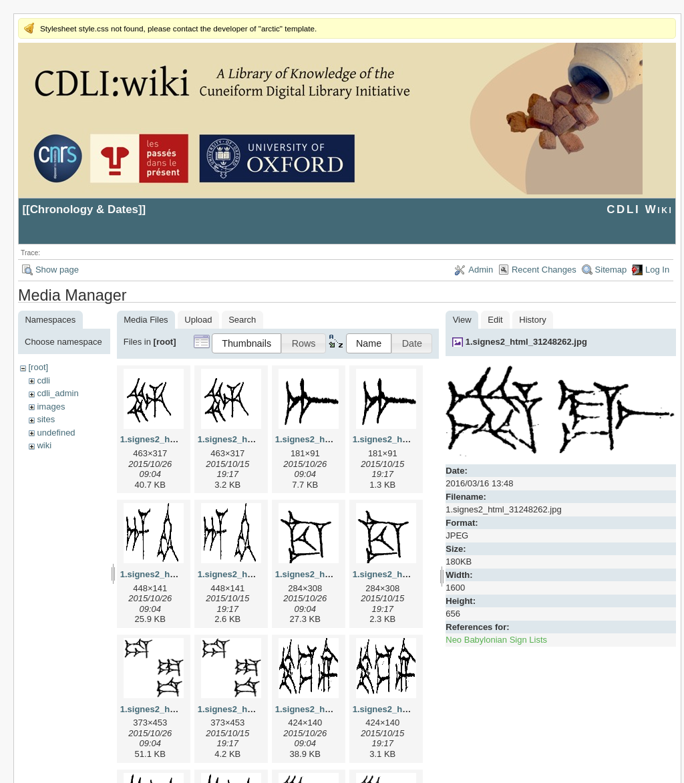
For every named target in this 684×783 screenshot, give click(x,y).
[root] (38, 367)
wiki (44, 445)
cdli (43, 380)
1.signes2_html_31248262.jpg (526, 342)
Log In (657, 270)
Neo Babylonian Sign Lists (496, 640)
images (51, 407)
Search (242, 320)
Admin (480, 270)
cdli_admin (57, 393)
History (532, 320)
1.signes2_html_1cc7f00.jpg (332, 574)
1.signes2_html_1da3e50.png (258, 709)
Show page (57, 270)
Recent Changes (544, 270)
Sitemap (611, 270)
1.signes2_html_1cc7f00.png (411, 574)
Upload (198, 320)
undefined (56, 433)
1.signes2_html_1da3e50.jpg (179, 709)
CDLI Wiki (640, 209)
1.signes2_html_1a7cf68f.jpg (334, 439)
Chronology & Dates (84, 209)
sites (46, 419)
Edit (495, 320)
